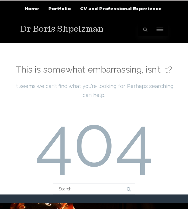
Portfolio (59, 8)
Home (32, 8)
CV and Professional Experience (121, 8)
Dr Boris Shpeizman (62, 29)
